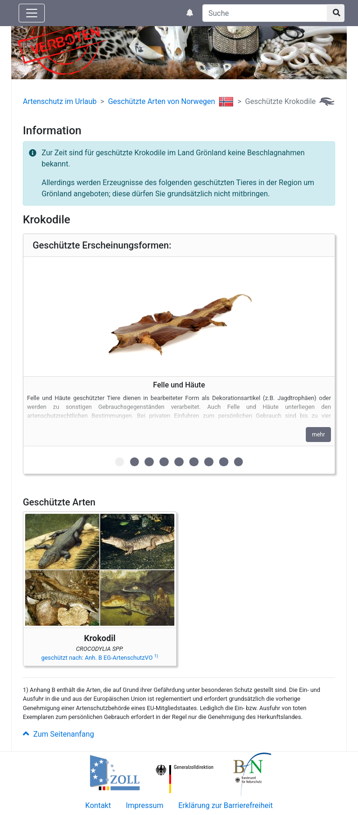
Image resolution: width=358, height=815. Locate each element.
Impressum (145, 805)
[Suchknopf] (335, 13)
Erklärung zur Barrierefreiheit (225, 805)
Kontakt (98, 805)
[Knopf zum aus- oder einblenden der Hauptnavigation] (32, 13)
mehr (318, 434)
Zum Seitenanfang (58, 734)
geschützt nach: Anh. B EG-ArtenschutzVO (99, 657)
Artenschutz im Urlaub (59, 101)
